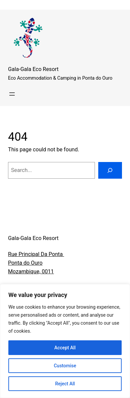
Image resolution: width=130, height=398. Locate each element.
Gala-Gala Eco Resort (33, 69)
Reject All (65, 383)
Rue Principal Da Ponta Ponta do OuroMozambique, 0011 (36, 263)
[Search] (110, 170)
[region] (65, 341)
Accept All (65, 347)
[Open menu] (12, 94)
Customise (65, 365)
